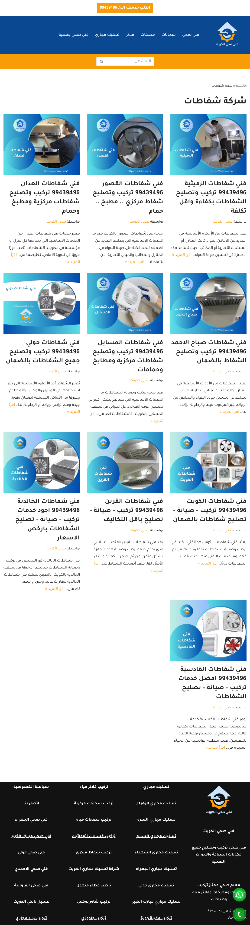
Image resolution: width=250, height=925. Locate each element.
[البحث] (130, 61)
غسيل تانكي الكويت (31, 902)
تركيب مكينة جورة (156, 918)
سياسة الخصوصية (31, 787)
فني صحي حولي (31, 853)
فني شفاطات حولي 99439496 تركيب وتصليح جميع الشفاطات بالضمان (43, 352)
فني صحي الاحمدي (31, 869)
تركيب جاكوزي (93, 918)
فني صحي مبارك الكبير (31, 836)
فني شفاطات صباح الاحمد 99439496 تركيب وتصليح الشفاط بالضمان (209, 352)
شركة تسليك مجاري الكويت (93, 869)
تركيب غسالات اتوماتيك (93, 836)
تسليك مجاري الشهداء (156, 853)
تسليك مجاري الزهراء (156, 804)
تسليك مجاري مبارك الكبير (156, 902)
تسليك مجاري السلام (156, 836)
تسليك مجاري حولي (156, 886)
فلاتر (130, 35)
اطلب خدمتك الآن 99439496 (125, 8)
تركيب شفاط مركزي (94, 853)
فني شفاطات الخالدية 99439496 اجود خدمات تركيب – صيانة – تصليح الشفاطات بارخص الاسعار (47, 520)
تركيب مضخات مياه (93, 820)
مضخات (148, 35)
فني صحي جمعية (73, 35)
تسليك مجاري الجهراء (156, 869)
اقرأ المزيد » (182, 255)
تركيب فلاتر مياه (93, 787)
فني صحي (190, 35)
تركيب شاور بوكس (93, 902)
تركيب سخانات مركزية (94, 804)
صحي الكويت (223, 222)
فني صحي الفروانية (31, 886)
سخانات (168, 35)
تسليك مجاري (107, 35)
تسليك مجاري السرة (156, 820)
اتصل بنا (31, 804)
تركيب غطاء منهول (93, 886)
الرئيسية (241, 86)
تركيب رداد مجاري (31, 918)
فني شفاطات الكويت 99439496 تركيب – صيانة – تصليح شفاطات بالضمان (210, 511)
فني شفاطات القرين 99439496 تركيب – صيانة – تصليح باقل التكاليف (126, 511)
